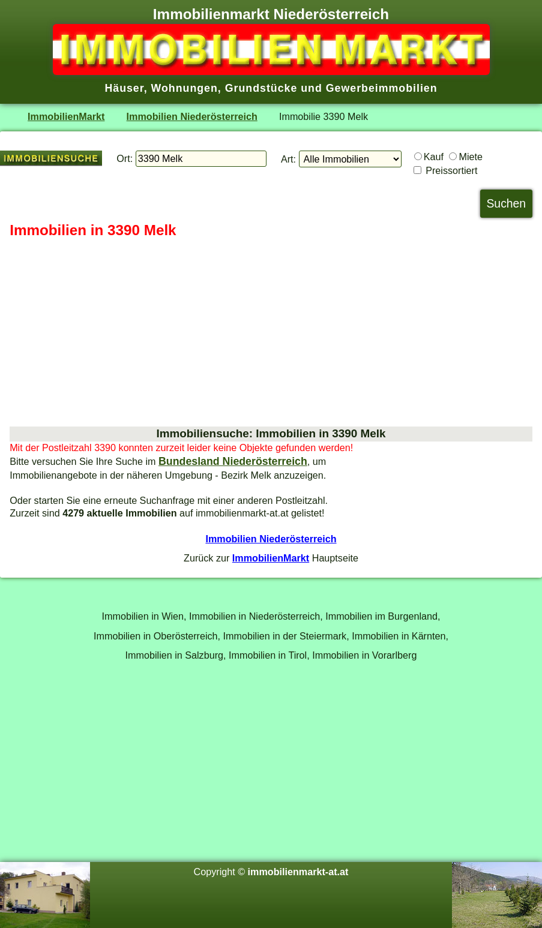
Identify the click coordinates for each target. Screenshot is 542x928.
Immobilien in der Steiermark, (286, 635)
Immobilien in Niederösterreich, (256, 616)
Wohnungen (184, 88)
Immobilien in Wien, (144, 616)
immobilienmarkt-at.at (298, 871)
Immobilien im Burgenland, (382, 616)
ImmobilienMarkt (66, 116)
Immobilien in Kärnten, (400, 635)
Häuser (123, 88)
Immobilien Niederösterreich (192, 116)
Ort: (124, 158)
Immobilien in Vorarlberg (364, 655)
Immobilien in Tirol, (269, 655)
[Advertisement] (271, 333)
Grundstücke (261, 88)
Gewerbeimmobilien (382, 88)
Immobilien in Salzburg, (175, 655)
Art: (288, 159)
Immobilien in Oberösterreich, (157, 635)
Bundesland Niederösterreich (232, 461)
